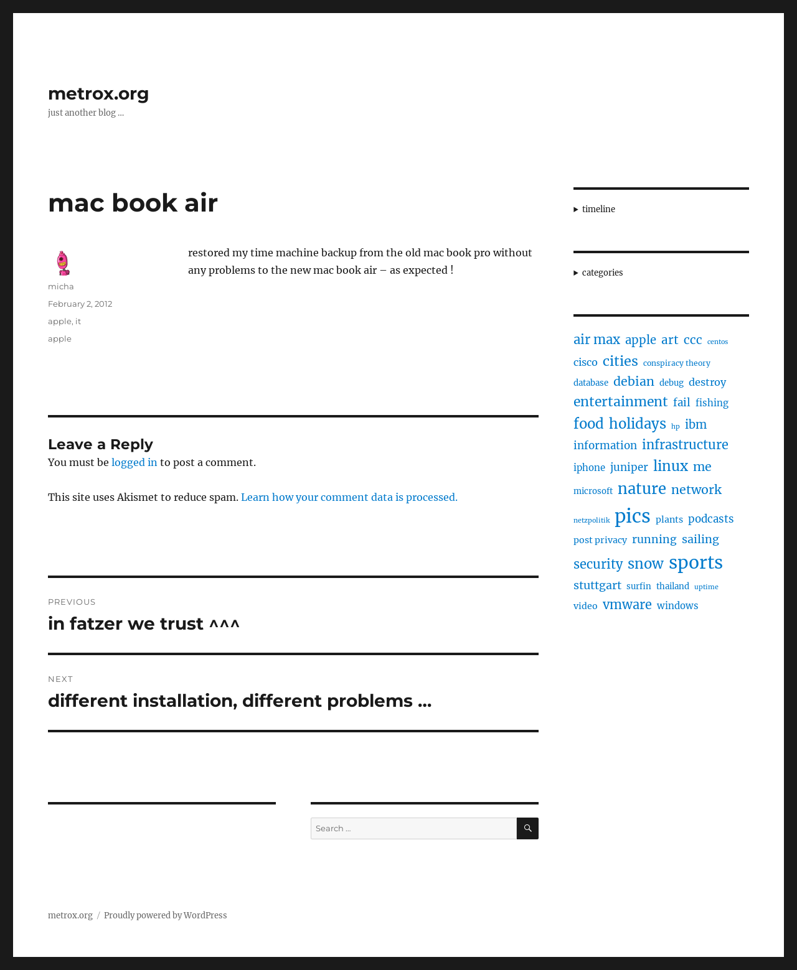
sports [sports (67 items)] (696, 562)
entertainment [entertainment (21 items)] (620, 401)
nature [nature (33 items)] (642, 489)
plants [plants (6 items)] (669, 519)
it (78, 321)
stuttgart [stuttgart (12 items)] (597, 585)
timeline (598, 209)
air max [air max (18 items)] (596, 340)
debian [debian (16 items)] (633, 381)
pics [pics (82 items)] (633, 516)
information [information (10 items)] (605, 445)
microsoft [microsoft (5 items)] (593, 491)
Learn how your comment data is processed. (349, 497)
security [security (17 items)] (598, 564)
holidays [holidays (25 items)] (637, 423)
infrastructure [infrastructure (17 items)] (685, 444)
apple (60, 321)
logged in (134, 462)
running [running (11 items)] (654, 539)
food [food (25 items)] (588, 423)
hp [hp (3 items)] (675, 426)
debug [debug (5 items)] (671, 383)
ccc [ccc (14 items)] (693, 339)
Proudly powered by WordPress (165, 915)
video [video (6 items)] (585, 606)
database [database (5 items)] (590, 383)
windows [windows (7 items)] (678, 606)
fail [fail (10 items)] (682, 402)
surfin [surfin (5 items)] (638, 586)
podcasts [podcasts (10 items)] (711, 519)
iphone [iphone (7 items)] (589, 467)
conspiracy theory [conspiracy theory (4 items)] (676, 363)
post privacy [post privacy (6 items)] (600, 540)
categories (602, 273)
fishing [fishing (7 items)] (712, 403)
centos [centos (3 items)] (717, 342)
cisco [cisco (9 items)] (585, 362)
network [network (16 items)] (696, 489)
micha (61, 286)
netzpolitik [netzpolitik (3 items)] (591, 520)
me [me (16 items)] (702, 466)
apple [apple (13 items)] (640, 340)
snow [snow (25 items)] (646, 563)
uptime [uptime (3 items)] (706, 587)
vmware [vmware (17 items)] (627, 604)
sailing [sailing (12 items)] (700, 539)
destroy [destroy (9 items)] (707, 382)
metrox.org (98, 93)
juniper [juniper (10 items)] (629, 467)
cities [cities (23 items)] (620, 361)
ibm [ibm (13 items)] (696, 424)
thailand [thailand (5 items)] (672, 586)
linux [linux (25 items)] (670, 466)
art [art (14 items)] (670, 339)
